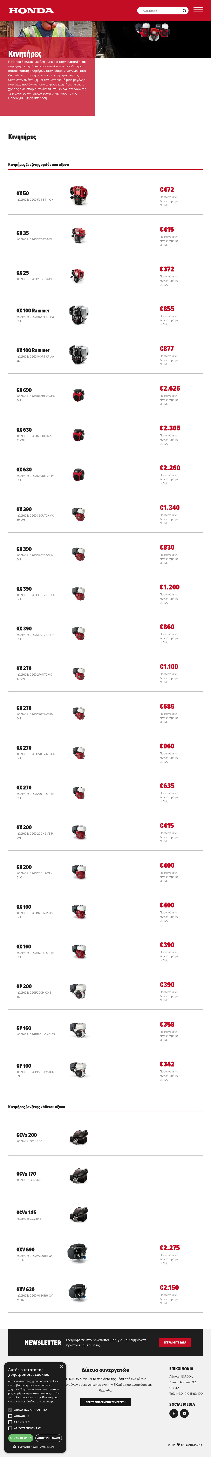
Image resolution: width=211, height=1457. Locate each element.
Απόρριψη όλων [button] (48, 1438)
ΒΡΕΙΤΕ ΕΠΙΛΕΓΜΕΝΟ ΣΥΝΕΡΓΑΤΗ (105, 1402)
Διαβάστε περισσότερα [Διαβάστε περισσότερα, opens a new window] (40, 1401)
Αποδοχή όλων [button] (21, 1438)
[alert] (35, 1407)
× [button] (61, 1366)
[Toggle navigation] (198, 10)
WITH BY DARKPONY (185, 1445)
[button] (35, 1447)
